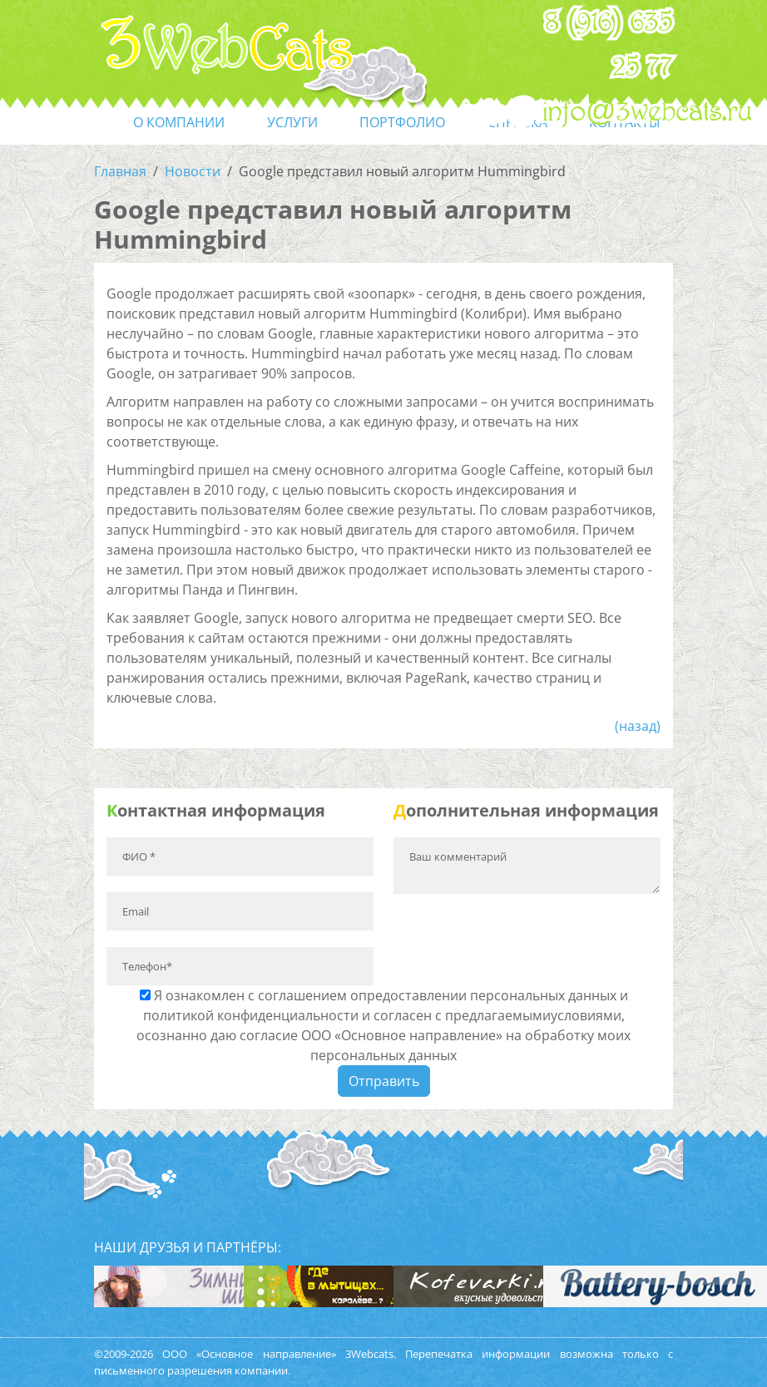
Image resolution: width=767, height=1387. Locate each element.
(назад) (638, 726)
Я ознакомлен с (383, 1025)
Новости (192, 171)
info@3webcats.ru (647, 112)
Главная (120, 171)
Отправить (384, 1081)
